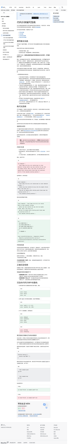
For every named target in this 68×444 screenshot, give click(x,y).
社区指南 (4, 23)
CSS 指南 (21, 34)
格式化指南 (56, 18)
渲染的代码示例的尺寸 (24, 272)
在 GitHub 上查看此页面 (23, 415)
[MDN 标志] (3, 425)
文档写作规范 (5, 33)
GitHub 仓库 (21, 82)
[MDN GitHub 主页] (1, 434)
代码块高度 (20, 245)
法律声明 (25, 442)
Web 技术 (56, 427)
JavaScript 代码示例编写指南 (8, 43)
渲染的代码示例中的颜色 (59, 22)
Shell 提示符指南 (22, 37)
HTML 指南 (21, 32)
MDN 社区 (42, 427)
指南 (3, 21)
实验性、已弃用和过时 (7, 57)
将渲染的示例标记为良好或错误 (27, 335)
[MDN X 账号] (6, 434)
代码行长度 (20, 147)
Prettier (31, 113)
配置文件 (42, 115)
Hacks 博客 (56, 438)
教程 (3, 18)
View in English (35, 17)
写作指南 (42, 431)
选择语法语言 (21, 126)
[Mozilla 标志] (4, 442)
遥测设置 (19, 442)
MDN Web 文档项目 (5, 16)
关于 (28, 427)
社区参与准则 (32, 442)
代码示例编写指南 (6, 35)
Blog (55, 7)
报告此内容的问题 (34, 415)
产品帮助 (29, 438)
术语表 (55, 436)
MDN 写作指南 (6, 52)
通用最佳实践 (56, 16)
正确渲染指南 (56, 20)
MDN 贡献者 (37, 414)
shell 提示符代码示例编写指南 (8, 47)
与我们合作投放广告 (31, 433)
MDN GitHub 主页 (44, 436)
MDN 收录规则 (6, 28)
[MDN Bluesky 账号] (3, 434)
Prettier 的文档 (39, 116)
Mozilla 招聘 (29, 431)
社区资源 (42, 429)
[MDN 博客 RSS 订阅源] (10, 434)
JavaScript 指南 (22, 35)
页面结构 (5, 50)
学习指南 (5, 54)
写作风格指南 (37, 27)
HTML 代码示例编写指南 (8, 40)
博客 (28, 429)
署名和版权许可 (6, 59)
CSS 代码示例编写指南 (8, 37)
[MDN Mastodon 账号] (8, 434)
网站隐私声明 (12, 442)
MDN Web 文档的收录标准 (8, 30)
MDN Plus (29, 436)
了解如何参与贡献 (21, 410)
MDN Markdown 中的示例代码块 (30, 130)
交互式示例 (43, 151)
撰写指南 (4, 26)
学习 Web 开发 (57, 429)
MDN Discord (43, 433)
